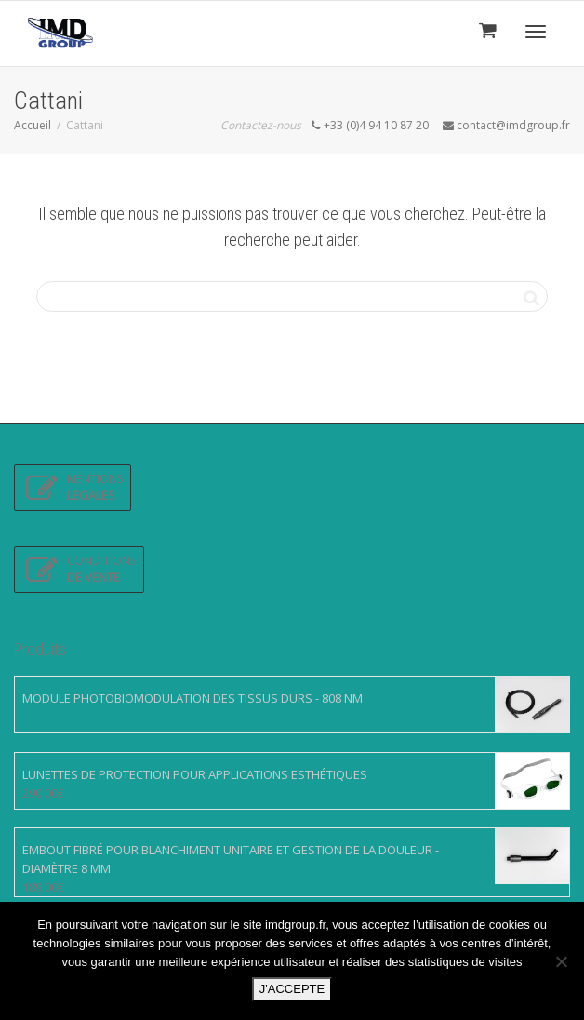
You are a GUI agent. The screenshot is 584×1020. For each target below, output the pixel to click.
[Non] (560, 961)
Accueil (32, 125)
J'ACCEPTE (292, 989)
